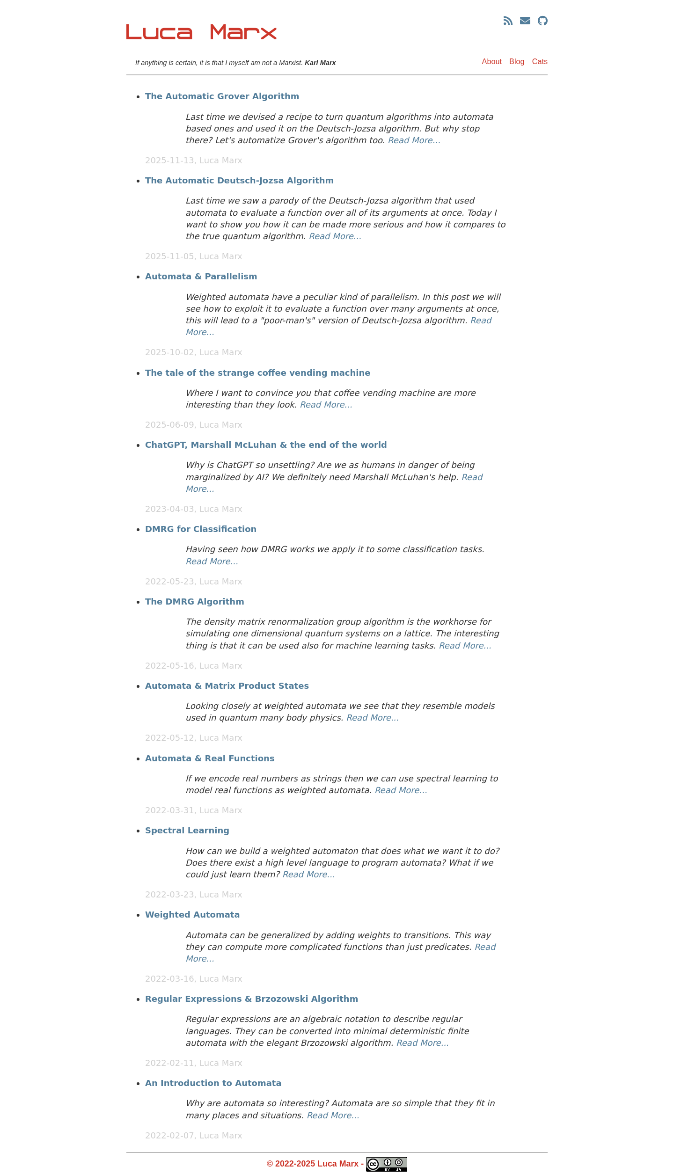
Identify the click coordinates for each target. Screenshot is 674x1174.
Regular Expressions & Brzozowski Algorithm (251, 999)
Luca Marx (202, 33)
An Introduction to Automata (213, 1083)
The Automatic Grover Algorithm (222, 96)
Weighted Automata (192, 914)
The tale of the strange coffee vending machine (258, 373)
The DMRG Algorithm (194, 601)
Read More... (414, 140)
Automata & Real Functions (210, 758)
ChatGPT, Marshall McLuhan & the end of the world (266, 445)
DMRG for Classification (200, 529)
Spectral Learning (187, 830)
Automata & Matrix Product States (227, 686)
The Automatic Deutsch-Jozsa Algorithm (239, 180)
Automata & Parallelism (201, 276)
